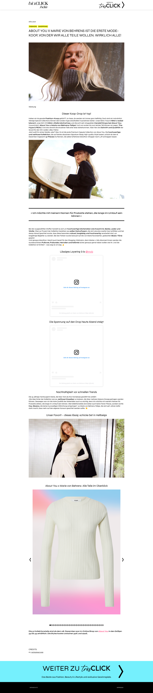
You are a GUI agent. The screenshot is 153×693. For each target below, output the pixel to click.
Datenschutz (34, 687)
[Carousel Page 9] (64, 625)
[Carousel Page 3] (53, 625)
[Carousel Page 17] (78, 625)
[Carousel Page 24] (90, 625)
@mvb (89, 251)
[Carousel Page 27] (96, 625)
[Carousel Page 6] (59, 625)
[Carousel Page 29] (99, 625)
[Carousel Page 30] (101, 625)
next (122, 560)
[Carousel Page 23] (88, 625)
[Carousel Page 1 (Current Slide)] (50, 625)
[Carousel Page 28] (97, 625)
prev (30, 560)
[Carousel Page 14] (73, 625)
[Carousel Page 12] (69, 625)
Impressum (120, 687)
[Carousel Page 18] (80, 625)
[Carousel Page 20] (83, 625)
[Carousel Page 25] (92, 625)
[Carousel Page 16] (76, 625)
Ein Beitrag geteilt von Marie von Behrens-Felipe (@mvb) (76, 313)
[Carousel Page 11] (67, 625)
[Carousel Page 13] (71, 625)
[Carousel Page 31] (103, 625)
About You (103, 631)
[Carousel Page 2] (52, 625)
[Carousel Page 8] (62, 625)
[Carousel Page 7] (60, 625)
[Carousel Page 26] (94, 625)
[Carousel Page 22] (87, 625)
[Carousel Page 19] (81, 625)
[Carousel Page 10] (66, 625)
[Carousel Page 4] (55, 625)
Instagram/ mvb (37, 652)
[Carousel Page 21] (85, 625)
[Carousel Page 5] (57, 625)
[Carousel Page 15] (74, 625)
